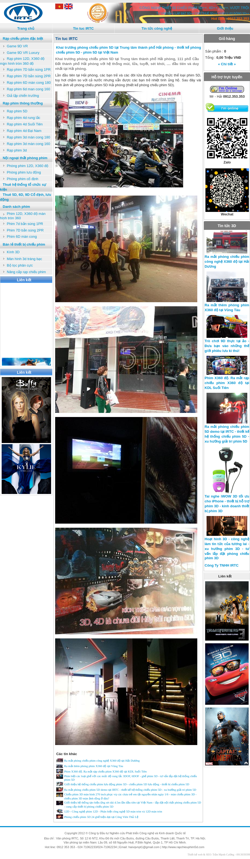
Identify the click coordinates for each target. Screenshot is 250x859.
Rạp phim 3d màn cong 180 (28, 137)
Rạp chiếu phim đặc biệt (23, 38)
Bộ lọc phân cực (20, 265)
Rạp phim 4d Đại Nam (24, 131)
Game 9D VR (17, 46)
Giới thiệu (225, 28)
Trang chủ (25, 28)
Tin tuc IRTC (83, 28)
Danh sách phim (16, 207)
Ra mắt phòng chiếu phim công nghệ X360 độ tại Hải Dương (102, 760)
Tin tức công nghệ (157, 28)
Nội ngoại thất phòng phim (25, 158)
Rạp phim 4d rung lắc (23, 118)
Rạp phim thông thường (23, 103)
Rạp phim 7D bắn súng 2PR (29, 76)
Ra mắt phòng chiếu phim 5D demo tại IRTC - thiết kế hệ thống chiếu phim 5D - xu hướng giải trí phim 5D (130, 789)
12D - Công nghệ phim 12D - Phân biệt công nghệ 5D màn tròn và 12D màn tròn (113, 811)
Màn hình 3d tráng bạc (24, 259)
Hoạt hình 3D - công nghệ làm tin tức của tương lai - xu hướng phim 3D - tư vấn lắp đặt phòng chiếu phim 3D (227, 548)
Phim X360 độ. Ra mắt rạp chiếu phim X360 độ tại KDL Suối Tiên (105, 771)
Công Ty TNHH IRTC (222, 565)
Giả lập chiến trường (23, 96)
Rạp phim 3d (17, 150)
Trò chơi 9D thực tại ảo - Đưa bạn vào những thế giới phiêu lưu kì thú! (227, 346)
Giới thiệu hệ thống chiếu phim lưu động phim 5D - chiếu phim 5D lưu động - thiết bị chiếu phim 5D (126, 784)
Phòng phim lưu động (24, 172)
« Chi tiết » (227, 64)
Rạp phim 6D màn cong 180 (29, 83)
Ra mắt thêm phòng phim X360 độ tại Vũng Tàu (93, 766)
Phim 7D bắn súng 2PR (25, 230)
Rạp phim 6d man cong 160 (28, 89)
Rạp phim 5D (17, 111)
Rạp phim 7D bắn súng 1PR (29, 69)
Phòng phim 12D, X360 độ (27, 166)
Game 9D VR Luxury (23, 53)
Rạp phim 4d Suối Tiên (25, 124)
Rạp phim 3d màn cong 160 (28, 144)
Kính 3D (13, 252)
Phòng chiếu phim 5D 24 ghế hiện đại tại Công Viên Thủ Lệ (101, 816)
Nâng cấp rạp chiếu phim (26, 272)
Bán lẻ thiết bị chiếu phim (24, 244)
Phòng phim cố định (22, 179)
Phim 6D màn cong (22, 236)
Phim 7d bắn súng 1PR (25, 224)
